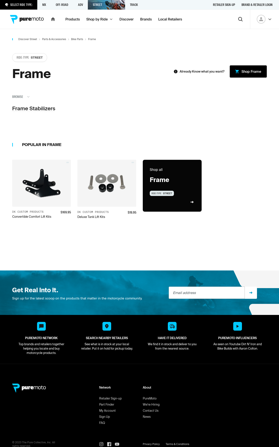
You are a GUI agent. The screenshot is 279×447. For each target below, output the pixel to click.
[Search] (240, 19)
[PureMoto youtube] (119, 444)
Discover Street (27, 39)
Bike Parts (77, 39)
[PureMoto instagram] (103, 444)
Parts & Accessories (54, 39)
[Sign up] (251, 293)
